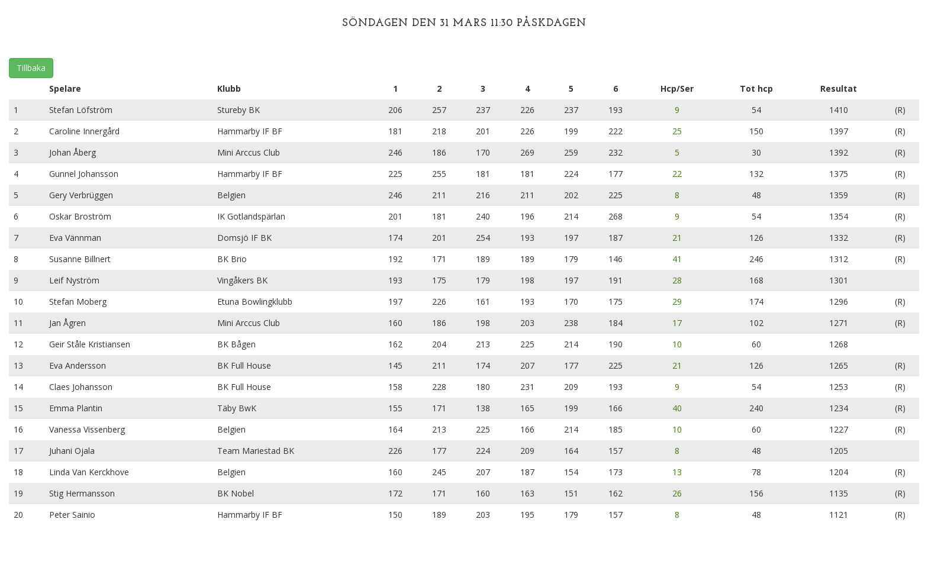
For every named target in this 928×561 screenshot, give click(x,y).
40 (677, 408)
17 (677, 322)
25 (677, 131)
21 (677, 237)
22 (677, 173)
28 (677, 280)
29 (677, 301)
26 (677, 493)
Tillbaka (31, 67)
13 (677, 472)
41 (677, 259)
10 (677, 344)
